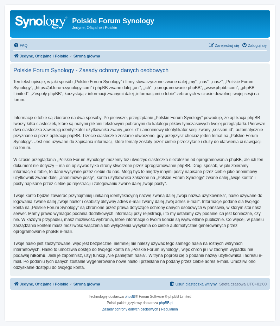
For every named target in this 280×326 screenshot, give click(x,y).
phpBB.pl (166, 303)
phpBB (130, 297)
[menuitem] (20, 45)
